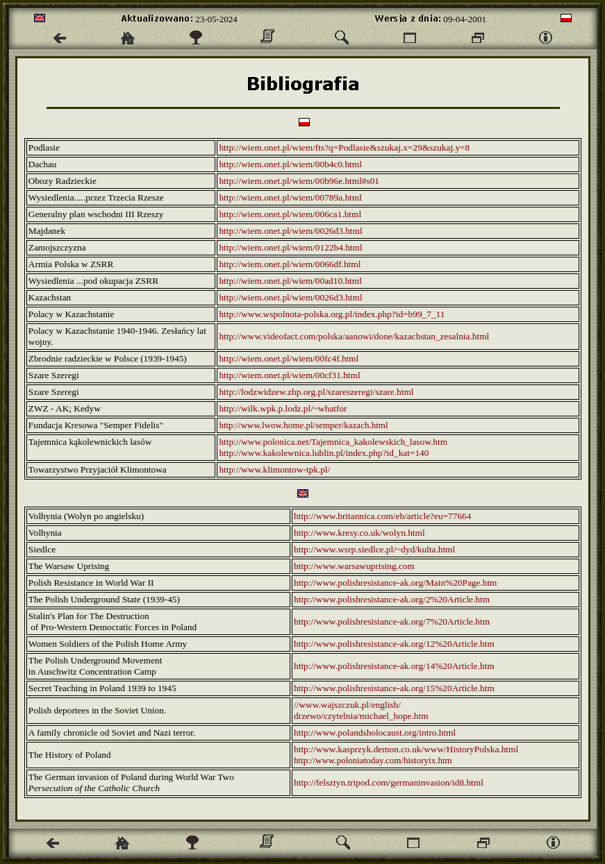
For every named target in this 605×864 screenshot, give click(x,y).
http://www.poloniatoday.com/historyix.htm (373, 760)
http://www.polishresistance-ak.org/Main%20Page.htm (395, 582)
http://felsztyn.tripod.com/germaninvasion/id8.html (388, 782)
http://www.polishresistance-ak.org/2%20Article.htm (392, 599)
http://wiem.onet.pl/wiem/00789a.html (290, 197)
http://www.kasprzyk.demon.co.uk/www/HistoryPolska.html (406, 749)
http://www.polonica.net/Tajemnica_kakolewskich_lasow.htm (333, 442)
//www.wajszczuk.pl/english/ (347, 705)
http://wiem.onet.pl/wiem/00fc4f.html (288, 358)
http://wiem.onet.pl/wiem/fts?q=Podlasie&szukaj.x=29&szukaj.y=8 (344, 147)
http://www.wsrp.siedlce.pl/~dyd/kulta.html (374, 549)
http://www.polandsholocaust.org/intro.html (375, 732)
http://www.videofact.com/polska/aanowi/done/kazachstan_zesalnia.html (354, 336)
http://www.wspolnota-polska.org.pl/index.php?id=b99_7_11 (332, 314)
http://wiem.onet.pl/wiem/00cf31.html (289, 375)
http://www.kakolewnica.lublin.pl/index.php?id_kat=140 (324, 453)
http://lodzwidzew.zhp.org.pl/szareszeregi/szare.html (316, 392)
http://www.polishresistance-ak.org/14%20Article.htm (394, 666)
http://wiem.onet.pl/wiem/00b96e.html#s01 (299, 181)
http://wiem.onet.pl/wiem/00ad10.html (290, 281)
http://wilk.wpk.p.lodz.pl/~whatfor (283, 408)
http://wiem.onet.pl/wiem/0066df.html (289, 264)
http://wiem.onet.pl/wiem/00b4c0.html (290, 164)
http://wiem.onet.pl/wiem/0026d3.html (290, 231)
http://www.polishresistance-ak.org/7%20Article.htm (392, 621)
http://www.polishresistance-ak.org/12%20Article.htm (394, 643)
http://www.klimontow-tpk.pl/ (274, 469)
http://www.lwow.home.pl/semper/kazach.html (303, 425)
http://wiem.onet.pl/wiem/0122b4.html (290, 247)
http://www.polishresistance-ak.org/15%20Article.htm (394, 688)
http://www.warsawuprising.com (354, 566)
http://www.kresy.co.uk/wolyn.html (359, 532)
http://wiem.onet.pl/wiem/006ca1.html (290, 214)
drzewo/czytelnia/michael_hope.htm (361, 716)
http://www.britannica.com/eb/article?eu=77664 (382, 516)
